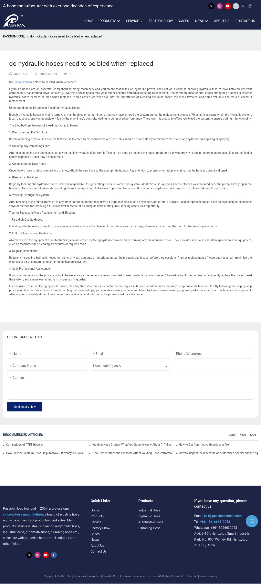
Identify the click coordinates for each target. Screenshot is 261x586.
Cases (232, 434)
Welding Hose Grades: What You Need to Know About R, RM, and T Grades (131, 444)
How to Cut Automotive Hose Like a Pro (204, 444)
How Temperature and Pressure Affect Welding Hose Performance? (131, 453)
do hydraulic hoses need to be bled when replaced (66, 36)
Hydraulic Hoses (23, 82)
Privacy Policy (208, 576)
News (243, 434)
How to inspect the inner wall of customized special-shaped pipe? (218, 453)
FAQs (253, 434)
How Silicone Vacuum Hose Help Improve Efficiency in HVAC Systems (45, 453)
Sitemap (192, 576)
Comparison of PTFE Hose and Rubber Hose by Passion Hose (25, 444)
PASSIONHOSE (14, 36)
